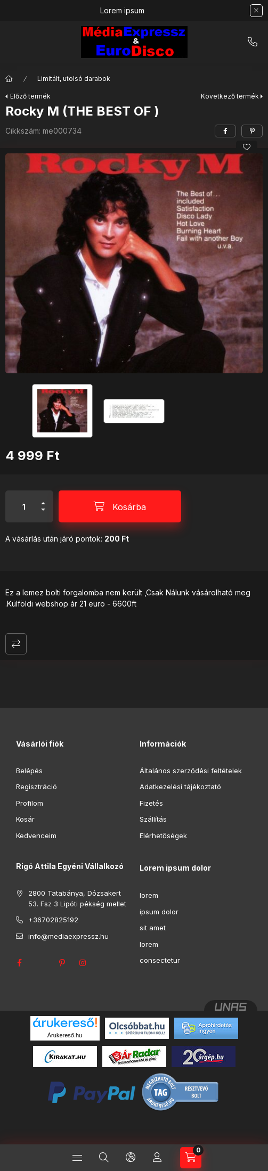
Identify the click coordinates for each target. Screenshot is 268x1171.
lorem (149, 895)
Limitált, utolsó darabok (73, 79)
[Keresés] (104, 1157)
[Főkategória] (9, 79)
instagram (83, 962)
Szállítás (153, 819)
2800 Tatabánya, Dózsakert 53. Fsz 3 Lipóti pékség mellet (77, 898)
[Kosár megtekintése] (190, 1157)
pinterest (61, 962)
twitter (40, 962)
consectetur (160, 960)
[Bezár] (256, 10)
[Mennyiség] (24, 506)
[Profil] (157, 1157)
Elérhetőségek (163, 835)
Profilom (29, 803)
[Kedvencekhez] (246, 147)
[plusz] (43, 498)
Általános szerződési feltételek (191, 770)
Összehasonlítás (16, 643)
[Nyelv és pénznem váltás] (130, 1157)
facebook (19, 962)
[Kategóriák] (77, 1157)
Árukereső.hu (64, 1035)
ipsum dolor (159, 911)
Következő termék (230, 96)
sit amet (153, 927)
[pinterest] (252, 131)
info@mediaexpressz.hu (68, 936)
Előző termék (30, 96)
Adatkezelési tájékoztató (180, 786)
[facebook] (225, 131)
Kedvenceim (36, 835)
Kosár (25, 819)
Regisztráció (36, 786)
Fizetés (151, 803)
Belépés (29, 770)
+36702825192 (252, 42)
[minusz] (43, 514)
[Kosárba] (120, 506)
